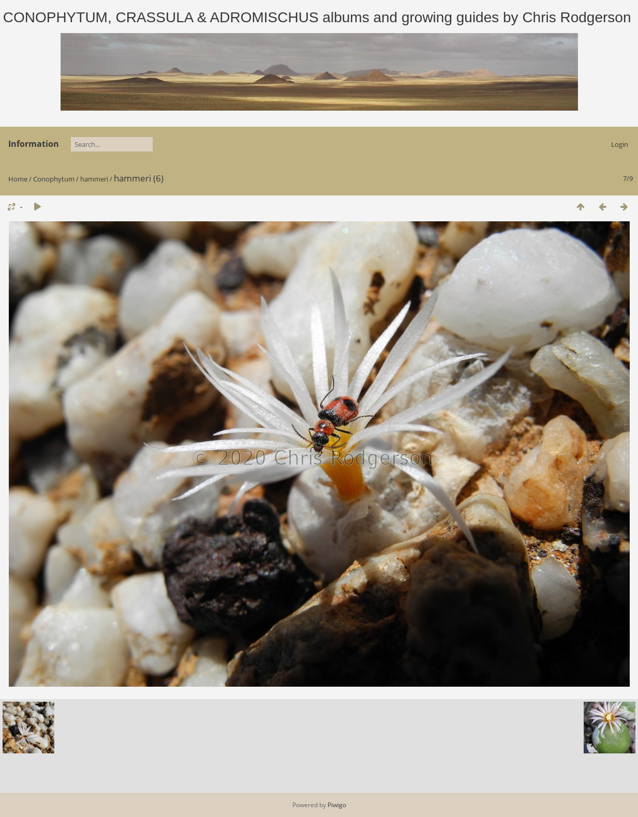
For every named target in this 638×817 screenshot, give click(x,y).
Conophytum (54, 179)
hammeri (94, 179)
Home (17, 179)
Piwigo (337, 804)
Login (619, 144)
